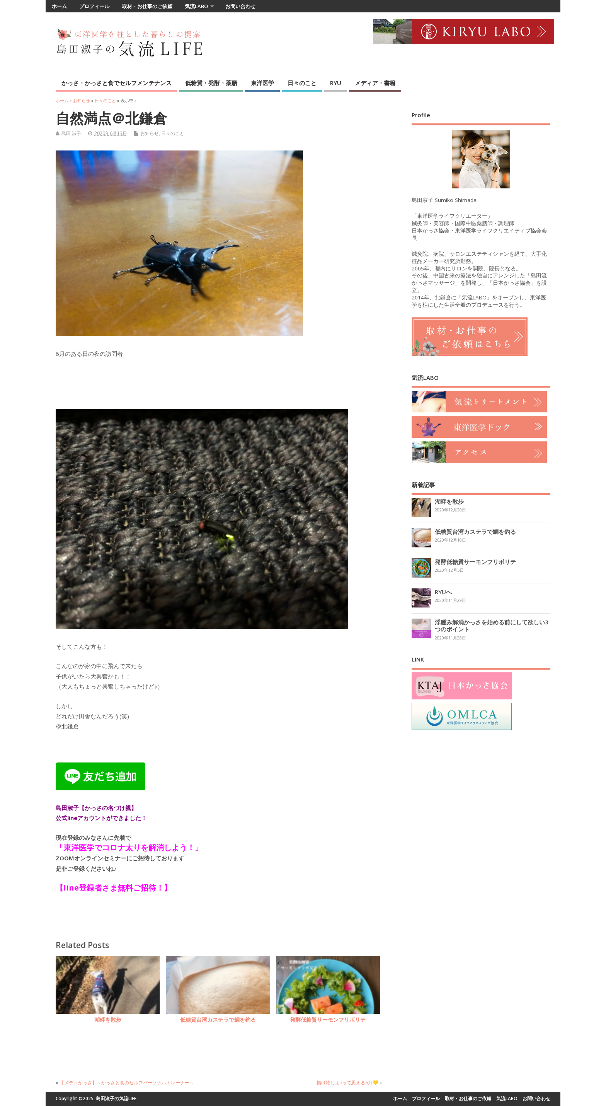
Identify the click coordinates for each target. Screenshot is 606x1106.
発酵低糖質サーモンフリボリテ (328, 1019)
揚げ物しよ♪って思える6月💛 (347, 1082)
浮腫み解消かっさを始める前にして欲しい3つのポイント (491, 625)
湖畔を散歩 (107, 1019)
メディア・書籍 (375, 83)
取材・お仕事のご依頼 (147, 6)
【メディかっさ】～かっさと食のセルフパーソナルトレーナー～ (127, 1082)
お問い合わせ (240, 6)
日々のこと (302, 83)
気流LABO (196, 6)
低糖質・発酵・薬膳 (211, 83)
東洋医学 (262, 83)
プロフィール (94, 6)
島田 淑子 (71, 133)
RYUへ (443, 592)
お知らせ (149, 133)
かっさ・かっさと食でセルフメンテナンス (116, 83)
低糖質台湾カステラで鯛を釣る (218, 1019)
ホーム (59, 6)
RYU (335, 83)
